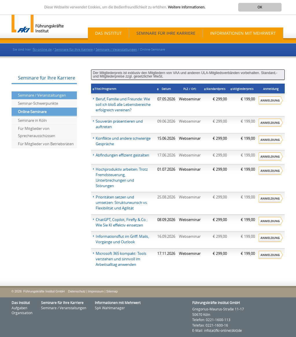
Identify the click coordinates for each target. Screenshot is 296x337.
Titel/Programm (105, 89)
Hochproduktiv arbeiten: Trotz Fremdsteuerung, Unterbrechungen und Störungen (122, 177)
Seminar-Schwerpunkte (38, 103)
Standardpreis (215, 89)
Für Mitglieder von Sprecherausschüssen (36, 132)
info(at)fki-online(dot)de (223, 331)
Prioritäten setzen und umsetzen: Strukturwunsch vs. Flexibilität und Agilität (122, 202)
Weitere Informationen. (187, 7)
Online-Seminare (32, 112)
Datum (166, 89)
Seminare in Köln (32, 120)
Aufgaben (19, 308)
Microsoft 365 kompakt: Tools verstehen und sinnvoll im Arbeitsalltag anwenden (121, 259)
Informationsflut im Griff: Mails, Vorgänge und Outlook (122, 239)
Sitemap (112, 291)
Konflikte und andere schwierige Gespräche (123, 141)
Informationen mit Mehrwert (243, 33)
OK (260, 7)
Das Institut (108, 33)
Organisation (22, 313)
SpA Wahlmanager (110, 308)
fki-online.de (42, 49)
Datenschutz (77, 291)
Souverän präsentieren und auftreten (119, 124)
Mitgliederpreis (243, 89)
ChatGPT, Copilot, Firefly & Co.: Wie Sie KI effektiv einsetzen (121, 222)
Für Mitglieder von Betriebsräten (46, 144)
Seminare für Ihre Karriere (165, 33)
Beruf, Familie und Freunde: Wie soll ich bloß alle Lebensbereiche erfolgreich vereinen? (123, 104)
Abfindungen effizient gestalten (122, 155)
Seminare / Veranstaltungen (116, 49)
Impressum (96, 291)
